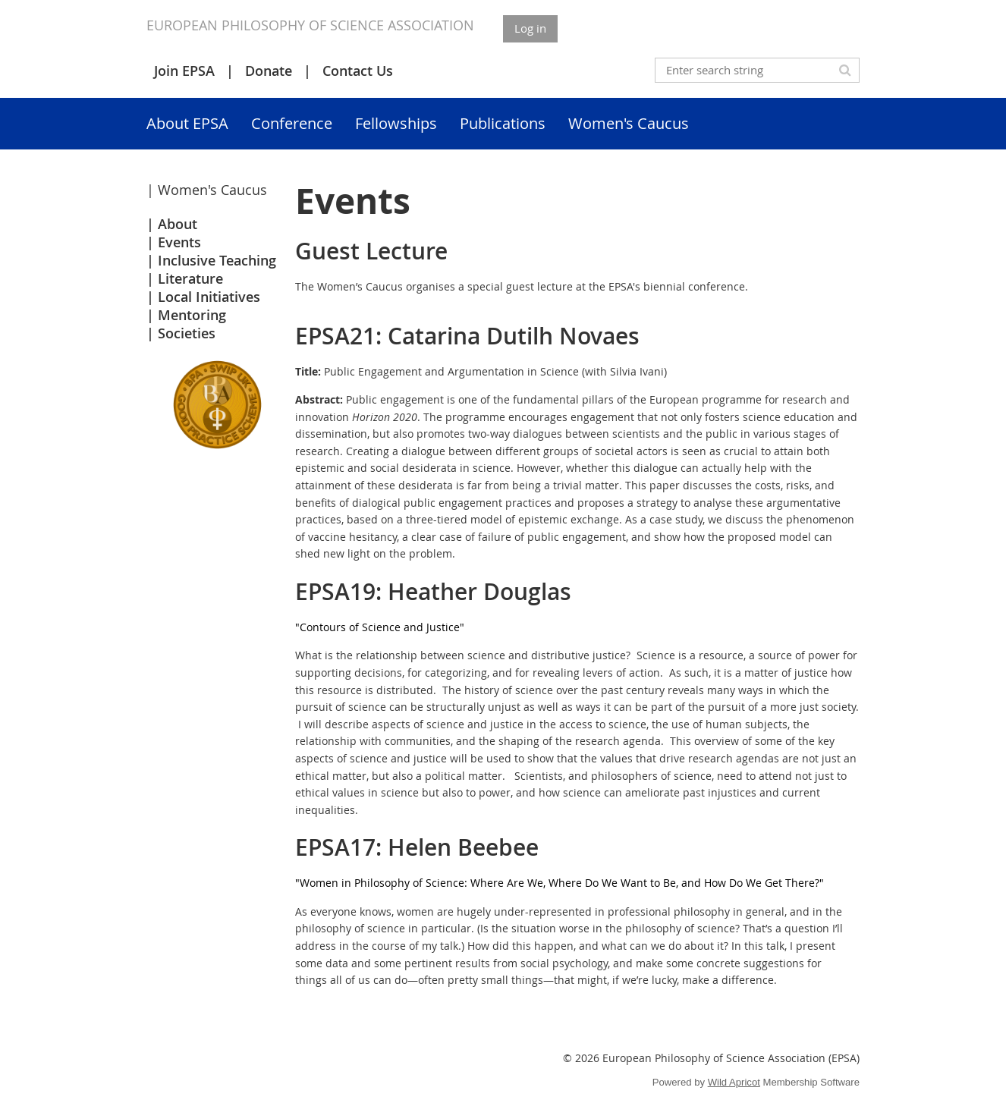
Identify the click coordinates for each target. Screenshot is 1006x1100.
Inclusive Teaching (217, 260)
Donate (268, 70)
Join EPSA (184, 70)
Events (179, 242)
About (177, 224)
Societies (186, 333)
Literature (190, 278)
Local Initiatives (209, 297)
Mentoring (192, 315)
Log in (530, 28)
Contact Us (357, 70)
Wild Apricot (734, 1082)
